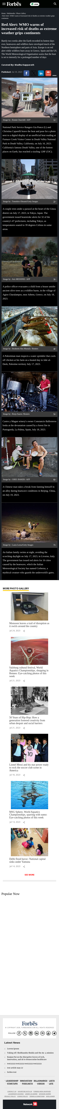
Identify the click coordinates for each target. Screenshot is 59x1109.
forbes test (11, 1072)
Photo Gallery (21, 13)
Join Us (35, 4)
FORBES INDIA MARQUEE (42, 1091)
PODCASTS (27, 1083)
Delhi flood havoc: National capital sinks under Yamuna (27, 860)
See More (29, 874)
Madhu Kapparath (24, 64)
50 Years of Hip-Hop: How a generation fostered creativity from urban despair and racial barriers (27, 720)
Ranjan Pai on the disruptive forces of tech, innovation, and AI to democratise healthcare (27, 1058)
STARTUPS (12, 1083)
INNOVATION (26, 1081)
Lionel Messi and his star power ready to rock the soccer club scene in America (29, 767)
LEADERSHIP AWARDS (16, 1094)
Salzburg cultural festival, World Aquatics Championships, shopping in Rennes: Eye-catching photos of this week (28, 672)
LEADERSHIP (12, 1081)
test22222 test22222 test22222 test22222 (24, 1064)
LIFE (51, 1083)
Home (3, 13)
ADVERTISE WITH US (25, 1091)
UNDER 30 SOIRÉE (31, 1094)
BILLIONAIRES (40, 1081)
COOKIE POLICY (22, 1096)
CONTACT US (11, 1091)
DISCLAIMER (50, 1096)
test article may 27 (15, 1068)
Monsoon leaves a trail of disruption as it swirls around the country (29, 625)
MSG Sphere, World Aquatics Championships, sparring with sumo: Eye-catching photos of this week (28, 814)
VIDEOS (41, 1083)
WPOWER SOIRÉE (45, 1094)
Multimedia (11, 13)
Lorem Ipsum (13, 1049)
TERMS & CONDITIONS (37, 1096)
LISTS (52, 1081)
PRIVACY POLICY (10, 1096)
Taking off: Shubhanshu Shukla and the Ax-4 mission (30, 1053)
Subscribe (45, 4)
